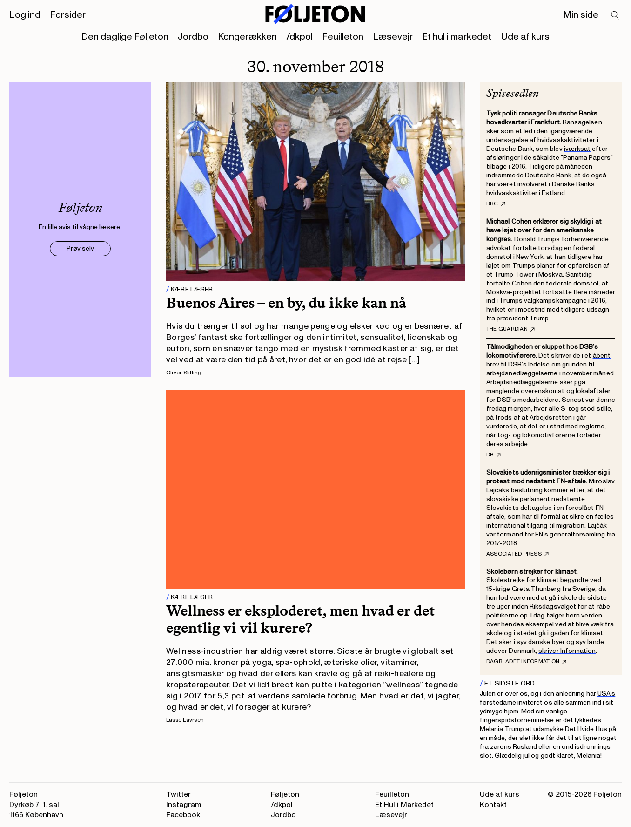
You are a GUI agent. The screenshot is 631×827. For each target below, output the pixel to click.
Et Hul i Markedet (404, 805)
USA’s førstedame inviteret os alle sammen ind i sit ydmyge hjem (547, 702)
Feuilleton (342, 36)
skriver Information (567, 650)
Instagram (183, 805)
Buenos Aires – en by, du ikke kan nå (286, 303)
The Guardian (510, 329)
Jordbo (193, 36)
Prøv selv (80, 248)
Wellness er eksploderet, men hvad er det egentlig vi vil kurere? (300, 619)
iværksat (577, 148)
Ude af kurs (525, 36)
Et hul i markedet (456, 36)
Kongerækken (247, 36)
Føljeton (285, 794)
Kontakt (493, 805)
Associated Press (517, 554)
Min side (580, 14)
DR (493, 455)
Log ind (24, 14)
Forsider (68, 14)
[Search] (616, 16)
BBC (495, 204)
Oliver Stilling (184, 373)
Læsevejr (393, 36)
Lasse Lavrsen (185, 720)
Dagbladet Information (526, 661)
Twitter (178, 794)
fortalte (525, 248)
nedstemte (568, 499)
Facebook (183, 815)
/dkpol (299, 36)
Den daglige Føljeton (124, 36)
